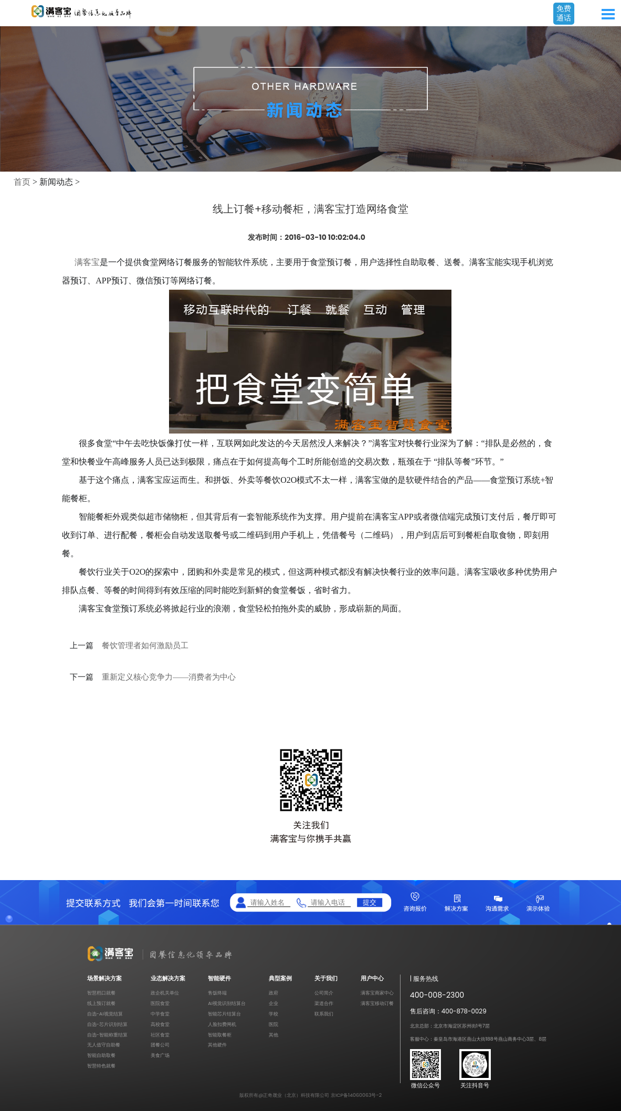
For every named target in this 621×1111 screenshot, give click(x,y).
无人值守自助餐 (103, 1044)
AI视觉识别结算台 (227, 1003)
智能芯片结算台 (224, 1013)
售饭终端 (217, 992)
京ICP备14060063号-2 (356, 1095)
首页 (22, 181)
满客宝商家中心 (377, 992)
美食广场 (160, 1055)
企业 (273, 1003)
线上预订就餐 (101, 1003)
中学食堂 (160, 1013)
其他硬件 (217, 1044)
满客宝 (87, 262)
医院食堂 (160, 1003)
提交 (369, 902)
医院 (273, 1024)
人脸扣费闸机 (222, 1024)
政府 (273, 992)
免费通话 (563, 13)
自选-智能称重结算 (107, 1034)
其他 (273, 1034)
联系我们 (323, 1013)
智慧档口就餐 (101, 992)
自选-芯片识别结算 (107, 1024)
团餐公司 (160, 1044)
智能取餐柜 (219, 1034)
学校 (273, 1013)
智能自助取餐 (101, 1055)
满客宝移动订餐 (377, 1003)
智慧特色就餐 (101, 1065)
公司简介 (323, 992)
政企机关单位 (165, 992)
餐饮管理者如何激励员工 (145, 645)
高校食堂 (160, 1024)
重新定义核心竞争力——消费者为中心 (169, 677)
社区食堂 (160, 1034)
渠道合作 (323, 1003)
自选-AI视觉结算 (105, 1013)
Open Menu (608, 14)
